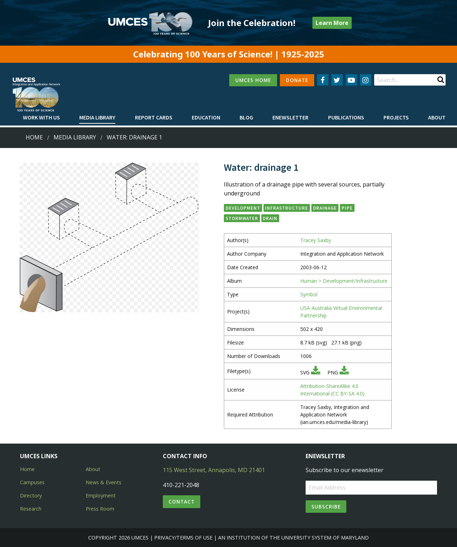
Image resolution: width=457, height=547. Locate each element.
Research (30, 508)
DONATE (297, 80)
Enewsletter (290, 117)
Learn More (332, 23)
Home (34, 137)
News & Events (103, 482)
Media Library (97, 117)
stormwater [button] (242, 218)
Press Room (100, 508)
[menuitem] (41, 118)
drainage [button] (325, 208)
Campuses (32, 482)
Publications (346, 117)
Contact (182, 501)
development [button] (243, 208)
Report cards (153, 117)
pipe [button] (347, 208)
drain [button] (270, 218)
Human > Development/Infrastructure (343, 280)
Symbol (308, 294)
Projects (396, 117)
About (437, 117)
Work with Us (41, 117)
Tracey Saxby (315, 240)
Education (206, 117)
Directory (31, 495)
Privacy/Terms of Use (183, 537)
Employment (101, 495)
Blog (246, 117)
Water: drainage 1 (134, 137)
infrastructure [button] (286, 208)
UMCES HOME (253, 80)
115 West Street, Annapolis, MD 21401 (214, 470)
